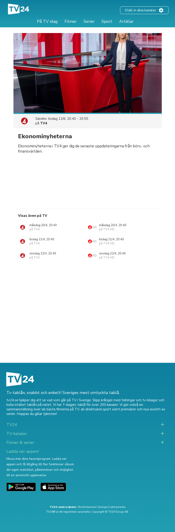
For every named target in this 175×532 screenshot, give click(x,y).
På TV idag (47, 21)
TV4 (43, 123)
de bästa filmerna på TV (60, 409)
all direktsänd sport (96, 409)
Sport (107, 21)
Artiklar (126, 21)
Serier (89, 21)
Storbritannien (87, 507)
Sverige (102, 507)
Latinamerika (117, 507)
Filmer (71, 21)
